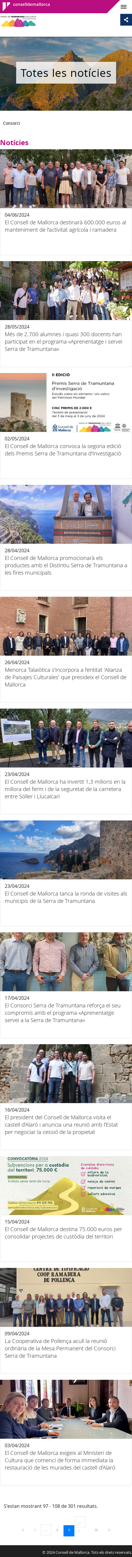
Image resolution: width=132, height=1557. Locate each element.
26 (98, 1529)
